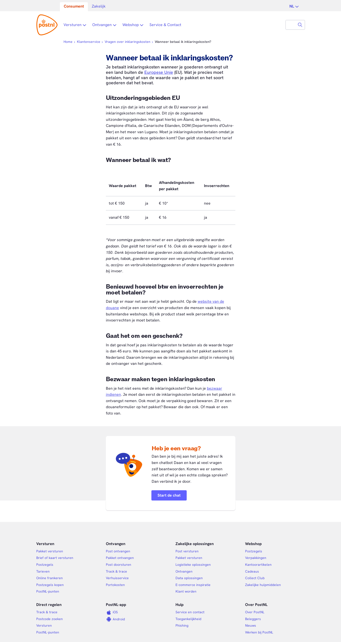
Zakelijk (99, 6)
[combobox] (290, 24)
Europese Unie (158, 72)
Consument (74, 6)
